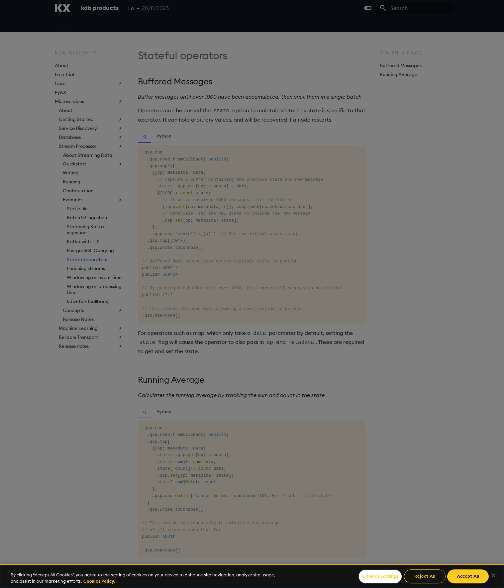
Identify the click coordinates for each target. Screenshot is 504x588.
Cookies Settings (380, 576)
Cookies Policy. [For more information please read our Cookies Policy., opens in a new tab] (99, 581)
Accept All (468, 576)
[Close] (493, 575)
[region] (252, 576)
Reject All (425, 576)
